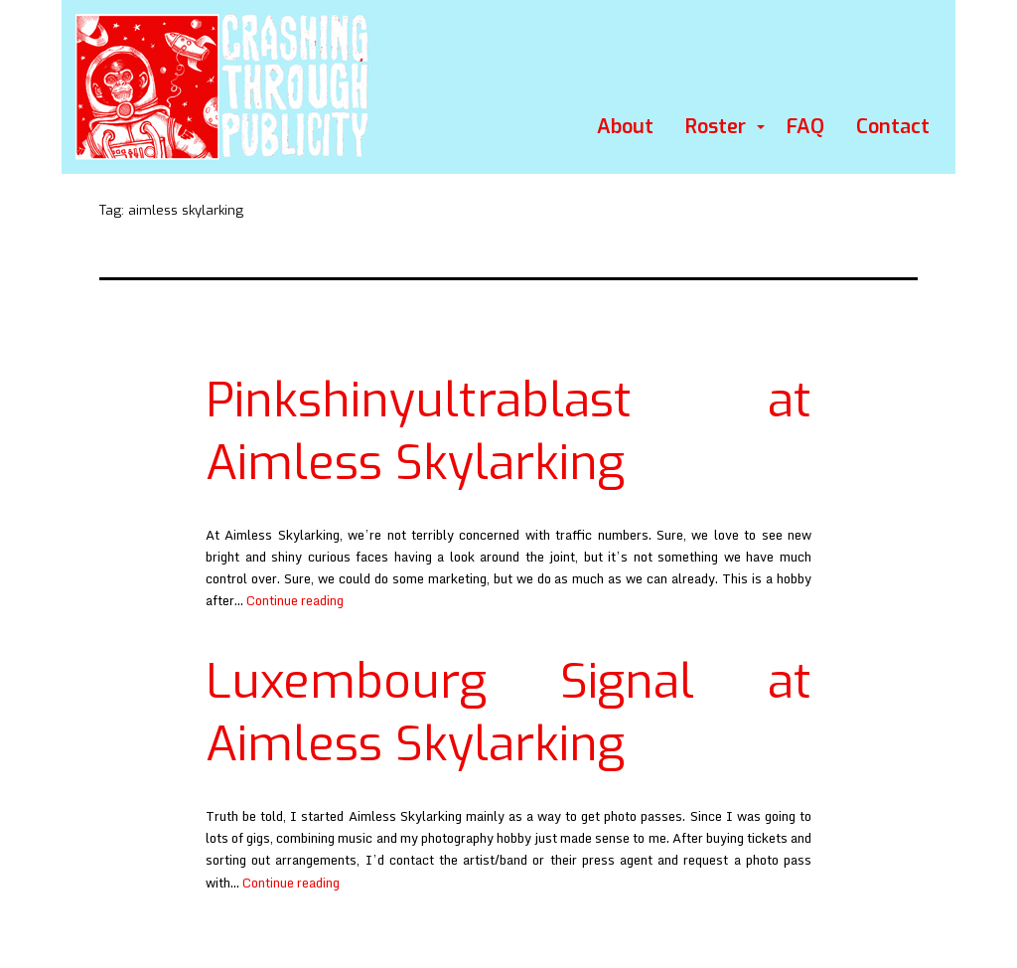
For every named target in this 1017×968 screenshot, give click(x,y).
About (625, 126)
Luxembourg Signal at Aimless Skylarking (508, 712)
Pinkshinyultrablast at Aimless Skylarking (508, 431)
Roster (715, 126)
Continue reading (295, 600)
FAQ (805, 126)
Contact (893, 126)
